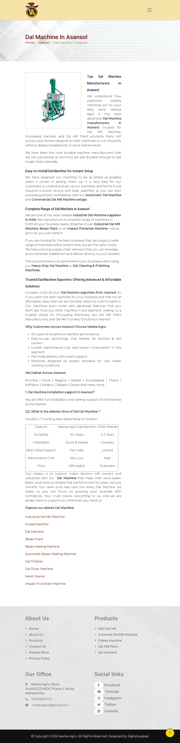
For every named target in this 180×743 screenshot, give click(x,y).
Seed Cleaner (35, 576)
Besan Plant (34, 539)
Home (29, 42)
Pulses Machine (37, 524)
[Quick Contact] (140, 122)
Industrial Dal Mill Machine (45, 517)
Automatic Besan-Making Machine (50, 554)
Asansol (43, 42)
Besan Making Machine (42, 546)
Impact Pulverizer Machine (45, 584)
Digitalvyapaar (138, 736)
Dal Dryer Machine (39, 569)
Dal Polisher (34, 561)
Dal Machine (34, 531)
